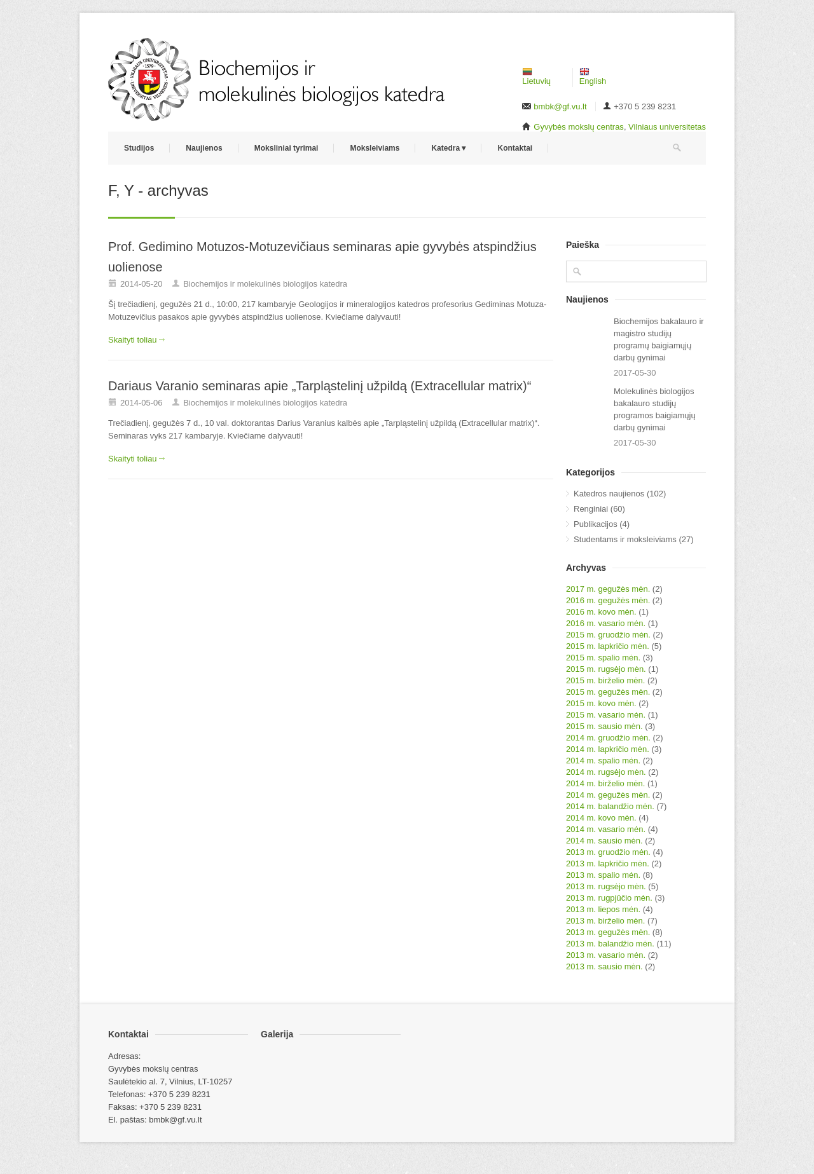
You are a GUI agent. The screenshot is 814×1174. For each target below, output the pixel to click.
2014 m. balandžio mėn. (610, 806)
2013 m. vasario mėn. (605, 955)
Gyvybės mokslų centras (579, 127)
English (593, 77)
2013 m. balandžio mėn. (610, 943)
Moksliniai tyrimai (286, 148)
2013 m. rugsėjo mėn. (606, 886)
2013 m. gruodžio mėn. (608, 852)
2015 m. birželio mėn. (605, 680)
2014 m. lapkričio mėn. (607, 749)
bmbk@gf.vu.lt (560, 106)
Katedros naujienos (609, 493)
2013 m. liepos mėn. (603, 909)
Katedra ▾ (448, 148)
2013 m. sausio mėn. (604, 966)
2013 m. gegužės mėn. (608, 932)
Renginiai (591, 509)
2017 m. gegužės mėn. (608, 589)
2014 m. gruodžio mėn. (608, 737)
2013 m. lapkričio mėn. (607, 863)
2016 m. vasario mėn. (605, 623)
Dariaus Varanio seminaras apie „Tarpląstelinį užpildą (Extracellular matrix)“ (319, 386)
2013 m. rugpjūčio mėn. (609, 898)
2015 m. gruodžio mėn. (608, 634)
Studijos (139, 148)
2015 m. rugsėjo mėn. (606, 669)
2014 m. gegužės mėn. (608, 795)
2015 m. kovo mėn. (601, 703)
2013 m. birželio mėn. (605, 920)
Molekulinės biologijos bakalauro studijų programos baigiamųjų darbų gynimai (655, 409)
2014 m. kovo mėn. (601, 817)
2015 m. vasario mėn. (605, 715)
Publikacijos (595, 524)
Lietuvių (536, 77)
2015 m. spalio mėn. (603, 657)
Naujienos (204, 148)
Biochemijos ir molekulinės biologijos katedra (265, 284)
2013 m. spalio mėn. (603, 875)
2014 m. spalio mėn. (603, 760)
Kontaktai (514, 148)
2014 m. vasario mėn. (605, 829)
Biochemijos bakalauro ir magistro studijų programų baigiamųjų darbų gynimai (659, 339)
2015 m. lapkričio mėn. (607, 646)
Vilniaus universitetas (667, 127)
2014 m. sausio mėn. (604, 840)
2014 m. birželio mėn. (605, 783)
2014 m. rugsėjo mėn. (606, 772)
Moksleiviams (374, 148)
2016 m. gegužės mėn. (608, 600)
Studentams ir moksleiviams (625, 539)
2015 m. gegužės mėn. (608, 692)
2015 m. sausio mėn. (604, 726)
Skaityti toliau (132, 340)
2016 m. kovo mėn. (601, 612)
